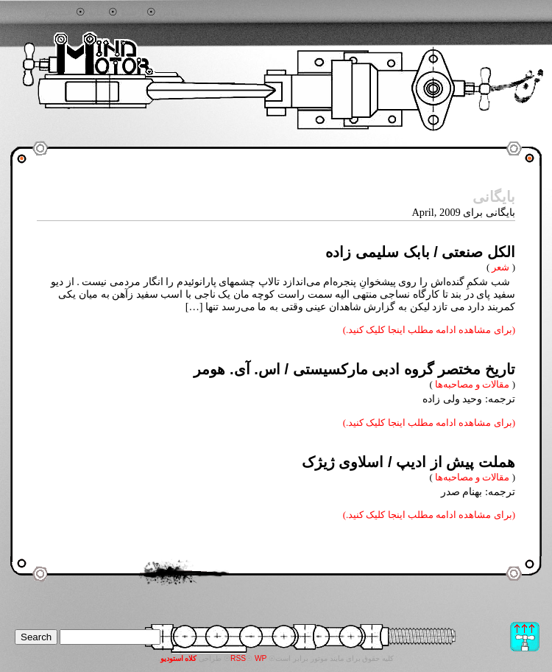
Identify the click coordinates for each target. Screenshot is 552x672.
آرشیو (132, 12)
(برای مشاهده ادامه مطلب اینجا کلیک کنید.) (429, 329)
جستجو (58, 12)
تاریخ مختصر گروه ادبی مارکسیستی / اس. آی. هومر (354, 369)
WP (261, 658)
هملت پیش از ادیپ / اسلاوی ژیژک (408, 462)
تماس (171, 12)
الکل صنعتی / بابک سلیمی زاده (420, 252)
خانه (96, 12)
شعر (500, 267)
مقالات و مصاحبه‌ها (472, 384)
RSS (238, 658)
